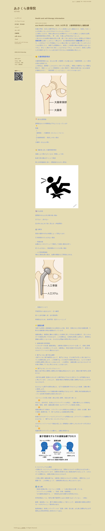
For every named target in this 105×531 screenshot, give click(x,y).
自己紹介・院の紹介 (20, 24)
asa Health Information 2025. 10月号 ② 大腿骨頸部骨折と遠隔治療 (62, 25)
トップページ (18, 18)
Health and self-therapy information (21, 43)
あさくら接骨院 (25, 8)
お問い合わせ (18, 36)
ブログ (16, 39)
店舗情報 (17, 33)
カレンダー (17, 30)
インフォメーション (20, 21)
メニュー (17, 27)
